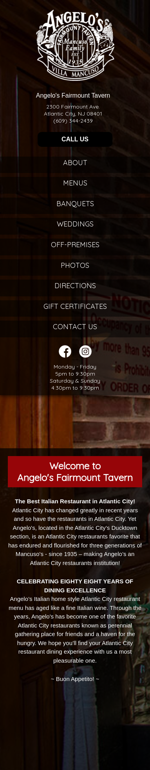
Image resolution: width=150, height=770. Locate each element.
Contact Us (75, 326)
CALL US (75, 139)
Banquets (75, 203)
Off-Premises (75, 244)
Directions (75, 285)
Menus (75, 182)
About (75, 162)
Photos (75, 265)
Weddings (75, 223)
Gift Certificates (75, 306)
